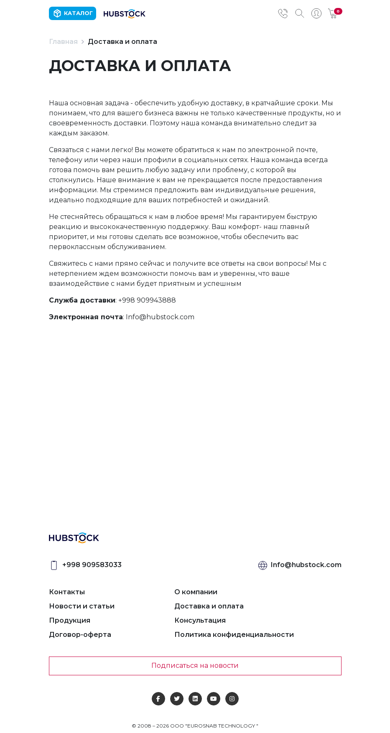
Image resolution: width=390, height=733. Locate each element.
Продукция (69, 620)
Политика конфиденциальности (234, 635)
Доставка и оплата (209, 606)
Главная (63, 42)
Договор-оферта (80, 635)
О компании (195, 592)
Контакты (67, 592)
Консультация (200, 620)
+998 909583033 (92, 565)
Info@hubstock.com (160, 317)
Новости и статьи (82, 606)
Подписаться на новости (195, 665)
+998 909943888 (147, 300)
